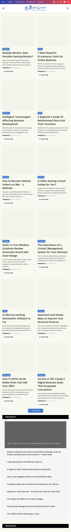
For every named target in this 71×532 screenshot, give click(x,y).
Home (3, 2)
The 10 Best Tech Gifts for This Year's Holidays (25, 499)
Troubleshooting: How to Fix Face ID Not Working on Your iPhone (33, 484)
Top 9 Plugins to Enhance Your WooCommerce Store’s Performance (33, 444)
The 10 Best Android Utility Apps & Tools (23, 514)
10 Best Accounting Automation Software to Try (16, 318)
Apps (40, 49)
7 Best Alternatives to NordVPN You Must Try (24, 462)
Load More (35, 411)
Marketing (6, 375)
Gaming (41, 177)
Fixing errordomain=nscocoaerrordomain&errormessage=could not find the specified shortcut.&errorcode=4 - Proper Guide (34, 453)
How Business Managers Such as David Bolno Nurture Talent (31, 506)
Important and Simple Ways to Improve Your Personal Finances (50, 318)
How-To (5, 177)
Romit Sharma (15, 68)
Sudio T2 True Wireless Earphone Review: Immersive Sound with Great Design (15, 250)
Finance (41, 311)
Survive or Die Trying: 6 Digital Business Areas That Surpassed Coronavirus (51, 384)
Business (6, 113)
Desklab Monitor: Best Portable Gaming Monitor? (17, 54)
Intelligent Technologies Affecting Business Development (16, 120)
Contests (10, 2)
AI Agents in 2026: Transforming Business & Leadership (29, 469)
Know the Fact (19, 2)
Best (40, 113)
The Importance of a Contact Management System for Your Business (52, 248)
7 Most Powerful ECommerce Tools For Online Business (50, 56)
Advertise (41, 2)
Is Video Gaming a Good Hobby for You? (51, 182)
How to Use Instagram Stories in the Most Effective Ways (29, 477)
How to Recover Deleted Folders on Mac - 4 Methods (16, 184)
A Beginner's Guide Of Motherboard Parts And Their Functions (51, 120)
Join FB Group (31, 2)
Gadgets (6, 49)
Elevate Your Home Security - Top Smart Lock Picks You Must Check (33, 491)
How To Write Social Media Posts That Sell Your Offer (14, 382)
